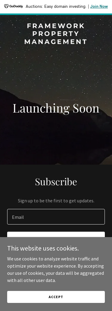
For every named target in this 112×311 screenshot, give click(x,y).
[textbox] (56, 216)
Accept (56, 297)
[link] (56, 42)
